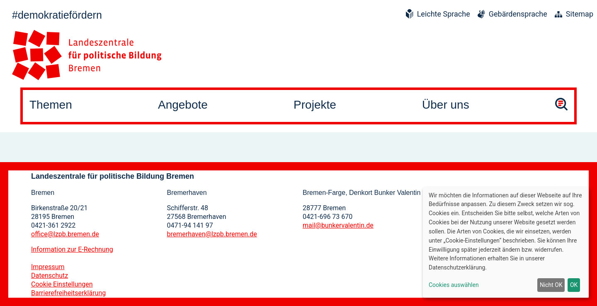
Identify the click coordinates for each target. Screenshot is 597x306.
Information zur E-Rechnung (72, 249)
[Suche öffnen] (561, 106)
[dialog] (506, 242)
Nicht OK (551, 285)
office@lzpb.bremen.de (65, 234)
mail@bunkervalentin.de (338, 225)
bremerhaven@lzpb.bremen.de (212, 234)
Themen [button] (50, 104)
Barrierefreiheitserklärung (68, 293)
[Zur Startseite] (86, 55)
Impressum (48, 267)
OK (574, 285)
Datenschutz (49, 275)
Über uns (445, 104)
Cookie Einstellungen (62, 284)
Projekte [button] (315, 104)
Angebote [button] (183, 104)
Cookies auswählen (454, 285)
